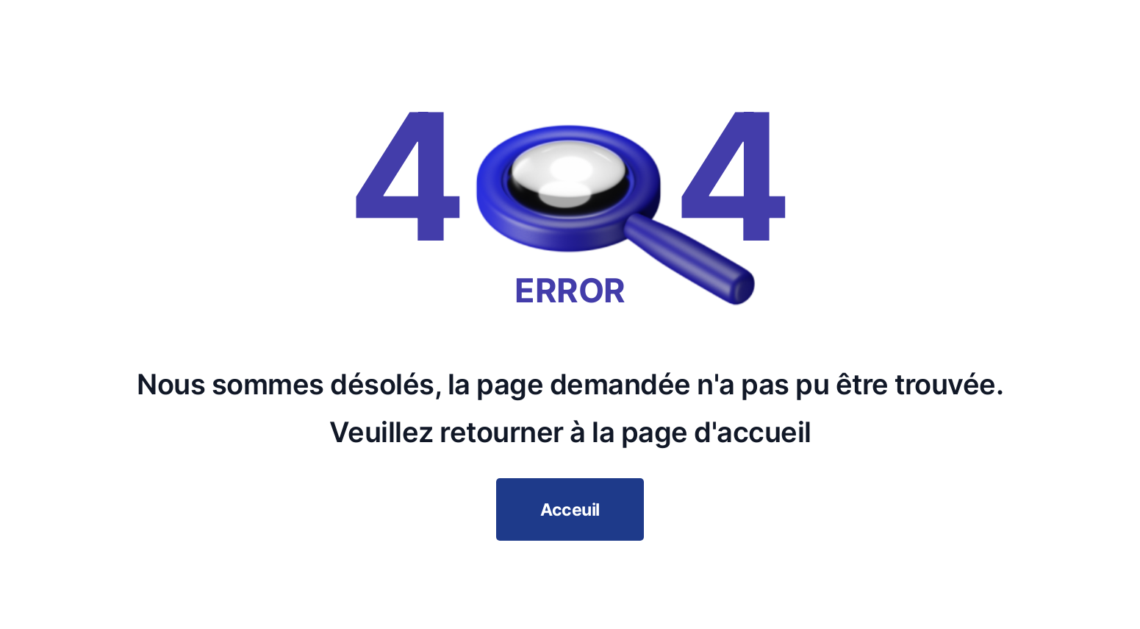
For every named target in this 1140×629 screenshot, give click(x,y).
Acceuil (570, 509)
